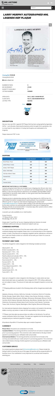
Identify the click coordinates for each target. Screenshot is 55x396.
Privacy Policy (27, 364)
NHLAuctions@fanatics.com (31, 349)
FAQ (35, 364)
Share (23, 104)
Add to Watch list (7, 80)
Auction (30, 101)
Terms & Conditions (15, 364)
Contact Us (42, 364)
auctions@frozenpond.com (10, 203)
